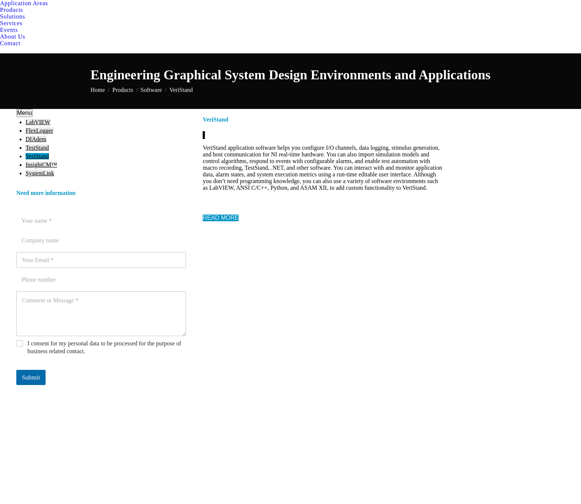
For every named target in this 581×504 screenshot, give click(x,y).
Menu (24, 113)
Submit (31, 377)
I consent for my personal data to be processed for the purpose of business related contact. (104, 347)
